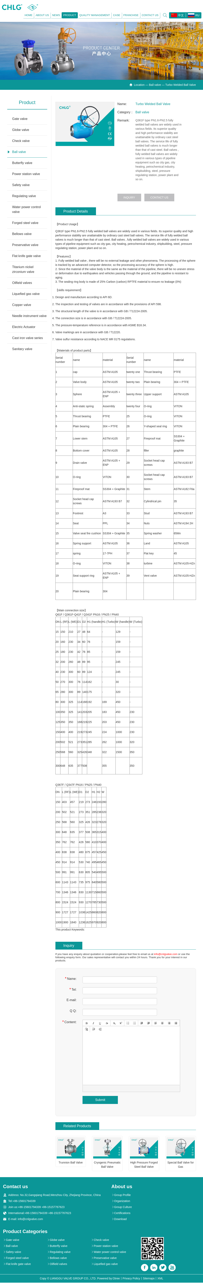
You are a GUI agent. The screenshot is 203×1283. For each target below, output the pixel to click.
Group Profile (121, 1195)
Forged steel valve (25, 223)
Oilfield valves (22, 283)
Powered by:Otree (108, 1278)
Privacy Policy (131, 1278)
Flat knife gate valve (26, 256)
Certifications (121, 1213)
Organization (120, 1201)
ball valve (81, 261)
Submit (100, 1100)
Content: (69, 1022)
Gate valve (20, 119)
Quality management (94, 15)
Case (116, 15)
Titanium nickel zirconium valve (23, 270)
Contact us (149, 15)
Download (119, 1219)
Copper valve (21, 305)
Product (69, 15)
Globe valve (20, 130)
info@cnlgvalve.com (165, 954)
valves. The (143, 235)
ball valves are (152, 240)
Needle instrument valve (29, 316)
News (55, 15)
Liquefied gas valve (26, 294)
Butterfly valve (22, 163)
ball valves (110, 231)
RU (193, 15)
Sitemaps (149, 1278)
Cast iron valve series (27, 338)
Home (28, 15)
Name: (71, 979)
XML (160, 1278)
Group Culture (121, 1207)
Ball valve (155, 85)
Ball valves (118, 240)
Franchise (130, 15)
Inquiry (129, 197)
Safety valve (21, 185)
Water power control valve (26, 210)
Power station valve (26, 174)
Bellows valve (22, 234)
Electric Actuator (24, 327)
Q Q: (73, 1011)
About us (41, 15)
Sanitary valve (22, 349)
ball (133, 235)
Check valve (21, 141)
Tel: (73, 990)
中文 (177, 15)
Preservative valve (25, 245)
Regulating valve (24, 196)
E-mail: (71, 1000)
